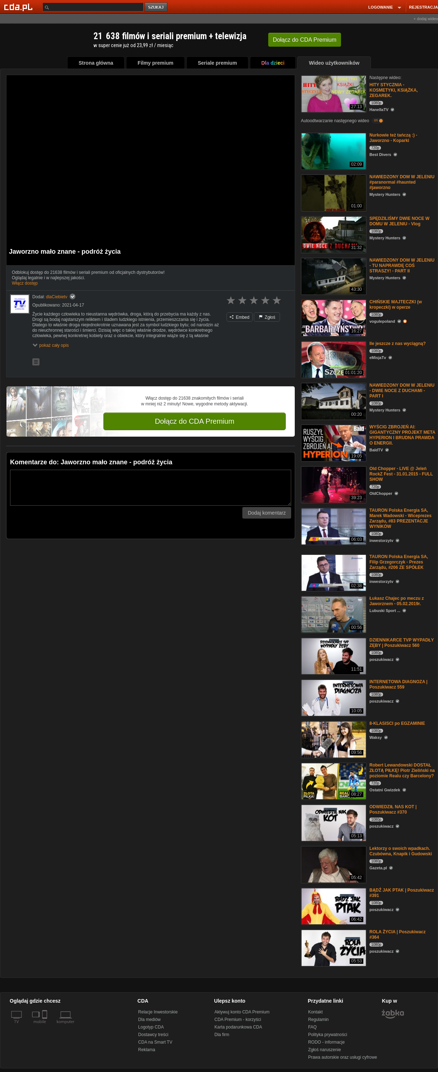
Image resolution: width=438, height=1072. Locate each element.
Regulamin (318, 1019)
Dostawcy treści (153, 1034)
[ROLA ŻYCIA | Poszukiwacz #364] (333, 947)
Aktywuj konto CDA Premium (241, 1012)
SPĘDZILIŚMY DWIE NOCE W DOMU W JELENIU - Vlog (399, 221)
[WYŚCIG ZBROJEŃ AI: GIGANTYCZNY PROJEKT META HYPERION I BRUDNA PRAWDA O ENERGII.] (333, 442)
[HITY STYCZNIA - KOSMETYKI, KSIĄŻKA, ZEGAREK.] (333, 93)
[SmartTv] (45, 1026)
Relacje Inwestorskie (158, 1012)
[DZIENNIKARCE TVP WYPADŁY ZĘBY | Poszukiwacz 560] (333, 656)
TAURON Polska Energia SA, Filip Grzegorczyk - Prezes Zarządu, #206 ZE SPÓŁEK (398, 562)
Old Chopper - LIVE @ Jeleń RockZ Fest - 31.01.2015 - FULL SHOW (401, 474)
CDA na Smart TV (155, 1042)
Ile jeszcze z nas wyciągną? (397, 343)
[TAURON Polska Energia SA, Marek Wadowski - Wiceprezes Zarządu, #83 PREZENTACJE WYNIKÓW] (333, 526)
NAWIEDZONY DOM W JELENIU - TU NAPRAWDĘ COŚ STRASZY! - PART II (401, 265)
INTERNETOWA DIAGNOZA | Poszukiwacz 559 (398, 684)
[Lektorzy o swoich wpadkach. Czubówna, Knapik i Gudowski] (333, 864)
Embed (239, 317)
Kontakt (315, 1012)
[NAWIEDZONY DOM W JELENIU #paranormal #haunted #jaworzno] (333, 192)
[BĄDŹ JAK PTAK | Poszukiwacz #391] (333, 906)
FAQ (312, 1027)
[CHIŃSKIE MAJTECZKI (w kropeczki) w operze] (333, 317)
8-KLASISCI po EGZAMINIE (397, 723)
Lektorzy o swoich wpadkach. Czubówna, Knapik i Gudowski (400, 851)
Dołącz (304, 40)
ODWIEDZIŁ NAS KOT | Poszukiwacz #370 (392, 809)
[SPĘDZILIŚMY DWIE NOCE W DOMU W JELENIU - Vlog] (333, 234)
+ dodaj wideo (426, 19)
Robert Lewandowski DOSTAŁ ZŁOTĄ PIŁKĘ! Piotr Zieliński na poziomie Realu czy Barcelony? (402, 770)
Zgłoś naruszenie (324, 1049)
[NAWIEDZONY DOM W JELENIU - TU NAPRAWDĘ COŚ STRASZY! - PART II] (333, 276)
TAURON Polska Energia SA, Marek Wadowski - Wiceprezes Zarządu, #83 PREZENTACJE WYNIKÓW (400, 518)
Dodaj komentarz (267, 513)
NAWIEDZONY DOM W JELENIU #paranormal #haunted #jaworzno (401, 182)
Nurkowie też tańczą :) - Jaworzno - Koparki (393, 138)
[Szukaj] (93, 7)
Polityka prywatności (327, 1034)
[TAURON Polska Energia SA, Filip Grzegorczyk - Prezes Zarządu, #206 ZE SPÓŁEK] (333, 572)
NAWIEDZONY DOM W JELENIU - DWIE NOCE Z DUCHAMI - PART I (401, 391)
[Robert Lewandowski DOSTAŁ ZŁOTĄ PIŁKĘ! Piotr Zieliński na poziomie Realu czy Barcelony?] (333, 781)
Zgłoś (267, 317)
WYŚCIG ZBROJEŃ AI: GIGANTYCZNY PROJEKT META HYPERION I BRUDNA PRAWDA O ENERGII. (402, 435)
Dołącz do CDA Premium (194, 421)
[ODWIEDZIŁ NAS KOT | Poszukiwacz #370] (333, 822)
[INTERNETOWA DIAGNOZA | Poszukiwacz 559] (333, 697)
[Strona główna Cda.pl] (19, 7)
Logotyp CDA (151, 1027)
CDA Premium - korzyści (237, 1019)
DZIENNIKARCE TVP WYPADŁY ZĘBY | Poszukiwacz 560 (401, 643)
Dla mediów (149, 1019)
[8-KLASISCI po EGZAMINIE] (333, 739)
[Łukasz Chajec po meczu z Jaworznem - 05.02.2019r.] (333, 614)
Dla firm (221, 1034)
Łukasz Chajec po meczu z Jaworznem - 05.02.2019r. (396, 601)
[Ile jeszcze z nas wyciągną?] (333, 359)
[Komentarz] (150, 488)
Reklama (146, 1049)
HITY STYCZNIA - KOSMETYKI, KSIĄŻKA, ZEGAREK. (393, 90)
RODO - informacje (326, 1042)
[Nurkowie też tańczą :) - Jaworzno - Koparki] (333, 151)
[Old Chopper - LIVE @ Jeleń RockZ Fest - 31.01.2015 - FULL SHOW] (333, 484)
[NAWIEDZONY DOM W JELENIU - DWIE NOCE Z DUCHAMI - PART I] (333, 401)
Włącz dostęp (25, 283)
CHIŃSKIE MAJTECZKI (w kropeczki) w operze (395, 304)
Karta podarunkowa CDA (238, 1027)
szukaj (156, 7)
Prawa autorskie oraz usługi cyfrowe (342, 1057)
